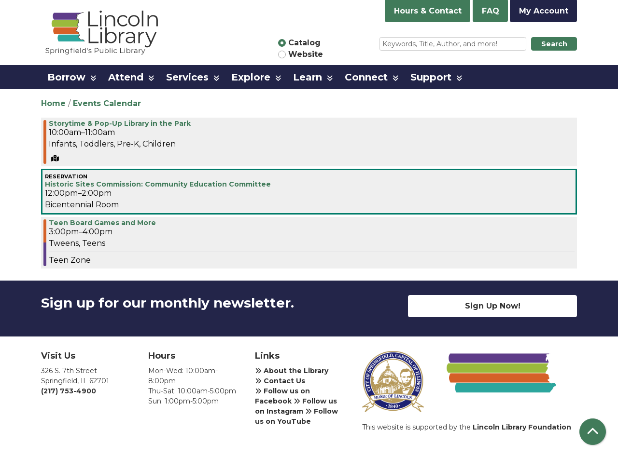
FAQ (490, 10)
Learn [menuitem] (307, 77)
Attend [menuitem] (125, 77)
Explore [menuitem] (250, 77)
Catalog (304, 42)
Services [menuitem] (187, 77)
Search (554, 44)
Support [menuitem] (430, 77)
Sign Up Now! (492, 305)
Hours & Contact (428, 10)
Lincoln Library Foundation (522, 427)
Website (305, 54)
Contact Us (280, 380)
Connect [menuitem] (366, 77)
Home (53, 103)
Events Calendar (107, 103)
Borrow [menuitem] (66, 77)
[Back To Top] (592, 431)
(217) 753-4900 (68, 391)
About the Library (291, 370)
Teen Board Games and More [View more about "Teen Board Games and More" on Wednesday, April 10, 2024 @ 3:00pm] (102, 222)
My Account (543, 10)
